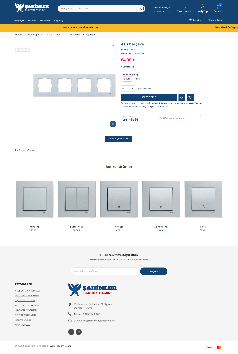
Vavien (119, 227)
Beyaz (127, 78)
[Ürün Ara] (107, 8)
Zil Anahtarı (161, 227)
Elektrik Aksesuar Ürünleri (66, 34)
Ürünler (31, 34)
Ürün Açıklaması (118, 138)
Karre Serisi (44, 34)
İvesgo (68, 345)
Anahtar (34, 227)
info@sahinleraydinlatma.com (99, 320)
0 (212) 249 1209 (162, 11)
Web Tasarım (57, 345)
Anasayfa (20, 34)
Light (203, 227)
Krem (138, 78)
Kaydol (154, 271)
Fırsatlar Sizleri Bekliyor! (63, 27)
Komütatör (76, 227)
